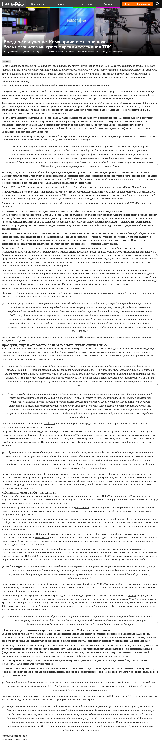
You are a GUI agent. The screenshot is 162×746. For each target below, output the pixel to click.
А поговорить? (136, 559)
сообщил (7, 522)
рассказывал (96, 337)
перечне (99, 187)
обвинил (116, 511)
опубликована (100, 118)
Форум (108, 4)
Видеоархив (38, 4)
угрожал (44, 541)
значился (36, 187)
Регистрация (143, 4)
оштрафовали (137, 394)
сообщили (49, 423)
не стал (21, 132)
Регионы (6, 62)
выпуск (132, 595)
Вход (127, 4)
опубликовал (82, 507)
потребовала (117, 125)
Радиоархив (61, 4)
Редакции (104, 559)
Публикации (85, 4)
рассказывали (41, 537)
